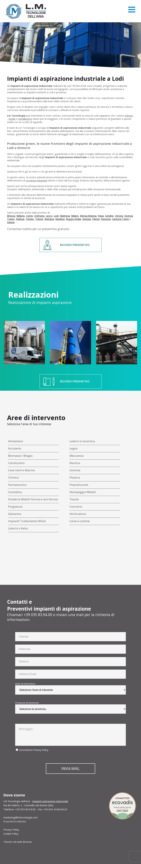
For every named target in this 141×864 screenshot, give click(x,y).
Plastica (74, 477)
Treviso (30, 219)
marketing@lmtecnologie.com (20, 817)
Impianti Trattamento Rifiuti (27, 521)
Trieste (39, 219)
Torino (11, 219)
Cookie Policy (11, 833)
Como (29, 215)
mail (79, 614)
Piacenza (106, 219)
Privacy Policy (40, 750)
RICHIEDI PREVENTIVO (75, 245)
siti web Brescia (22, 841)
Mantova (65, 215)
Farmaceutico (17, 485)
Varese (11, 222)
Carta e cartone (79, 521)
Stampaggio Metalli (82, 492)
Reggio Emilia (73, 219)
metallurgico (25, 118)
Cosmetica (15, 492)
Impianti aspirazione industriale (50, 801)
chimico (129, 115)
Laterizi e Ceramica (82, 441)
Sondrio (109, 215)
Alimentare (15, 441)
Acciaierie (14, 448)
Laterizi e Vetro (18, 528)
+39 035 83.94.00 (38, 614)
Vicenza (128, 215)
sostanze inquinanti (36, 180)
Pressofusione (78, 485)
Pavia (101, 215)
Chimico (13, 477)
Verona (119, 215)
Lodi (56, 215)
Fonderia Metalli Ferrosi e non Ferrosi (33, 499)
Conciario (75, 506)
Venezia (86, 219)
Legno (73, 448)
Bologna (49, 219)
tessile (12, 118)
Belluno (21, 215)
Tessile (74, 499)
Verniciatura (77, 514)
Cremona (39, 215)
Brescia (11, 215)
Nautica (74, 463)
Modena (60, 219)
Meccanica (76, 456)
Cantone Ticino (120, 219)
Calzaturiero (16, 463)
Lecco (49, 215)
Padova (20, 219)
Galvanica (14, 514)
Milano (75, 215)
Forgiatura (15, 506)
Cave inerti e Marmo (21, 470)
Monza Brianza (88, 215)
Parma (96, 219)
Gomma (74, 470)
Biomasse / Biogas (20, 456)
